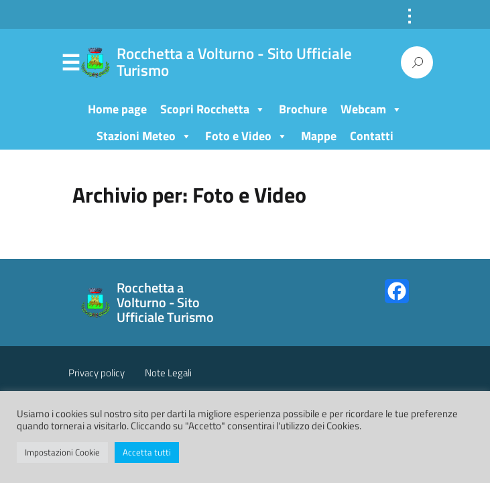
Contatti (371, 136)
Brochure (303, 109)
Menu (71, 63)
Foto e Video (246, 136)
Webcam (371, 109)
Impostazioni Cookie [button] (62, 452)
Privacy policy (96, 372)
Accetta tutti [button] (147, 452)
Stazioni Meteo (144, 136)
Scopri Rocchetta (212, 109)
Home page (117, 109)
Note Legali (168, 372)
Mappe (318, 136)
